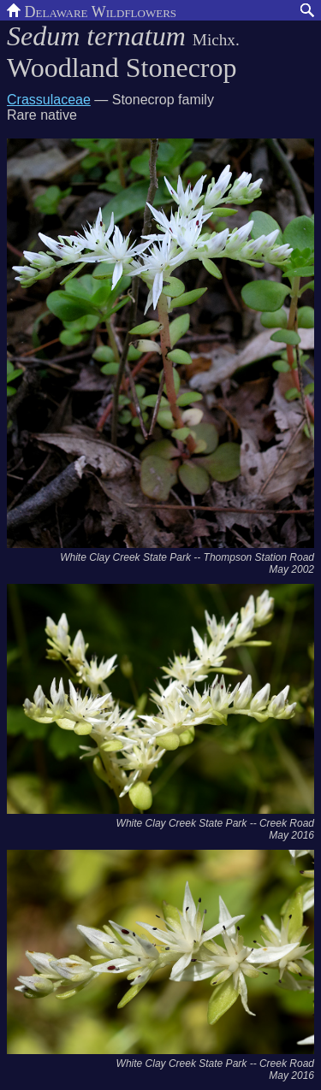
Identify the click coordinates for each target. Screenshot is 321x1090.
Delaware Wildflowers (91, 10)
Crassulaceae (49, 99)
